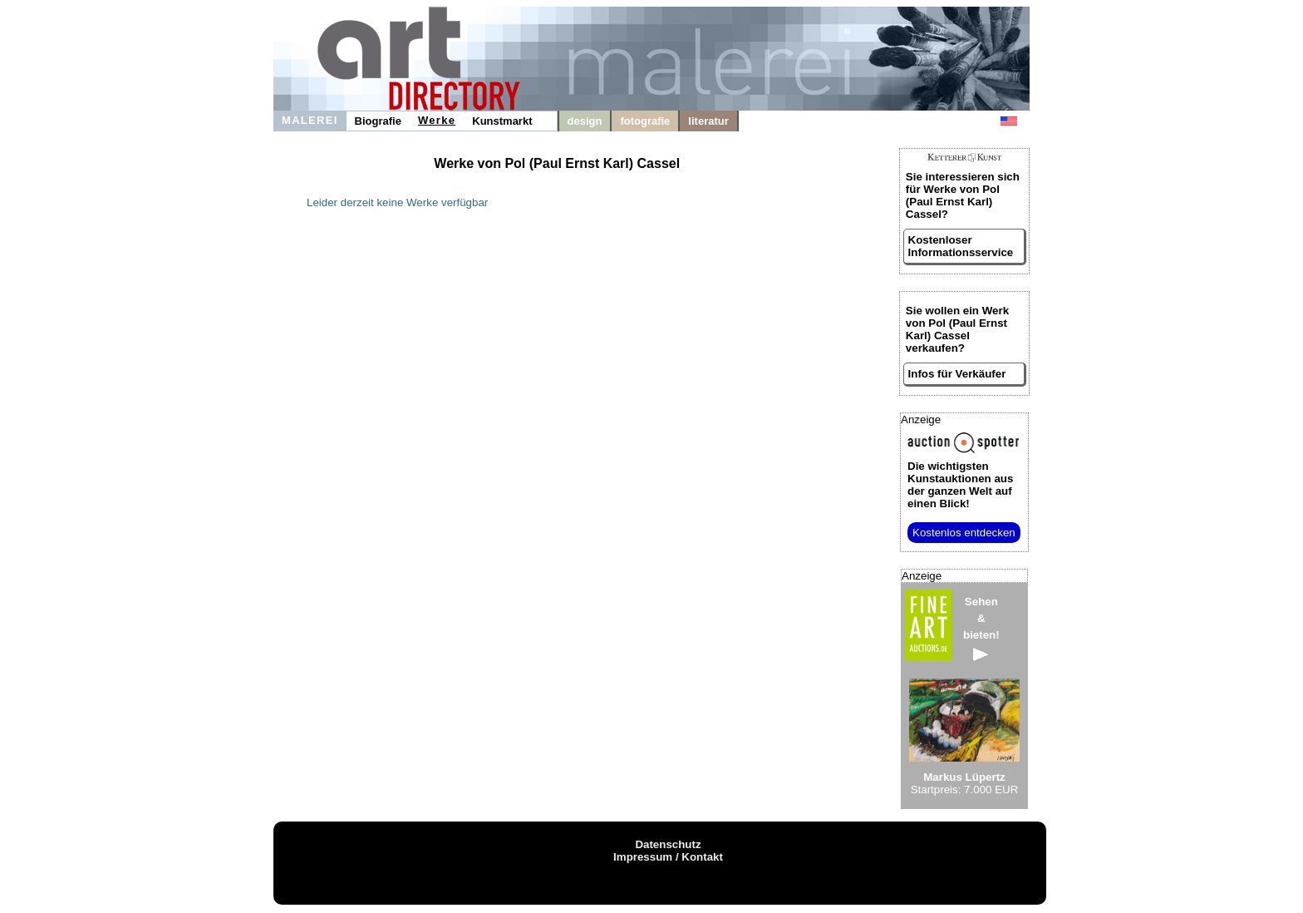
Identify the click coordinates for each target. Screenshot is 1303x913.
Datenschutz (668, 844)
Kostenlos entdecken (963, 532)
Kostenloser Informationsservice (961, 246)
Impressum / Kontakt (668, 857)
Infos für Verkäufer (957, 374)
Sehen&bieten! (981, 628)
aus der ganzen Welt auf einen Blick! (960, 485)
